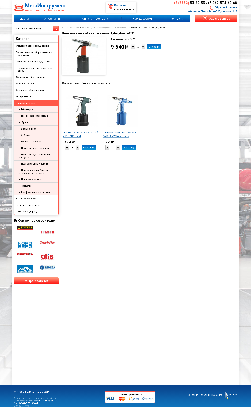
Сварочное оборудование (30, 90)
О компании (52, 19)
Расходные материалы (28, 205)
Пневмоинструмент (102, 27)
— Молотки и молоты (30, 141)
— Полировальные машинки (33, 163)
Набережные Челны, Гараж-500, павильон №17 (212, 11)
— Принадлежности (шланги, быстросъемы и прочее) (34, 171)
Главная (24, 19)
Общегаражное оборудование (32, 45)
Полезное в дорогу (26, 211)
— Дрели (23, 122)
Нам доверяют (142, 19)
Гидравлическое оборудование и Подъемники (34, 54)
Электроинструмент (26, 198)
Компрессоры (23, 96)
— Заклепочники (27, 128)
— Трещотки (25, 185)
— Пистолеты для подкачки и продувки (34, 156)
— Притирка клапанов (30, 179)
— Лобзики (24, 135)
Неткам (233, 394)
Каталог (86, 27)
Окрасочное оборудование (31, 77)
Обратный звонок (225, 7)
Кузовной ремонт (25, 83)
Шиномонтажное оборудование (33, 61)
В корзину (154, 46)
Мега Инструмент (70, 27)
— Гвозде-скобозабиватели (33, 115)
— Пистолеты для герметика (34, 148)
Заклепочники (121, 27)
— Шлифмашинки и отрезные (34, 192)
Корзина (120, 5)
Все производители (36, 281)
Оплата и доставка (95, 19)
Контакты (176, 19)
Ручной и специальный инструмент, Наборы (34, 69)
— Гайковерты (26, 109)
